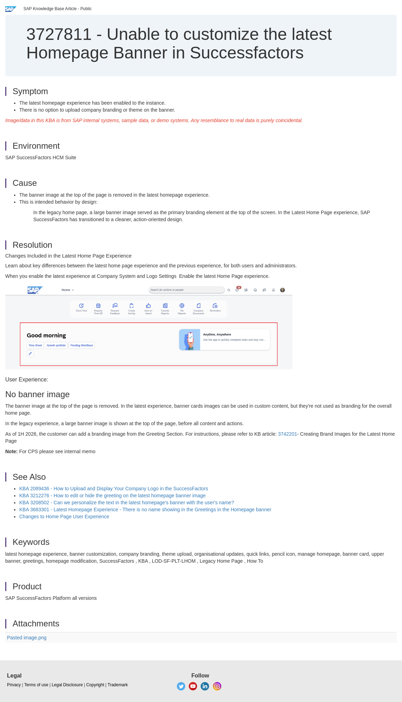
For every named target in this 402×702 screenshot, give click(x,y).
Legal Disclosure (67, 684)
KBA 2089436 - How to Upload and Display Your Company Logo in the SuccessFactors (113, 488)
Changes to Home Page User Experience (64, 516)
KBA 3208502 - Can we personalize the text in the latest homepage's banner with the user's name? (126, 502)
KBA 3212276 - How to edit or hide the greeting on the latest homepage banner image (112, 495)
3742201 (287, 434)
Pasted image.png (27, 637)
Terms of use (36, 684)
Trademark (118, 684)
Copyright (95, 684)
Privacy (14, 684)
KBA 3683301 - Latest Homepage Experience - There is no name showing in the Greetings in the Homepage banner (145, 509)
